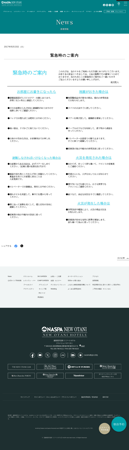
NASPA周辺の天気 (88, 355)
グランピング (43, 285)
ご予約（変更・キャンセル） (115, 11)
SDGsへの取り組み (74, 280)
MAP (82, 346)
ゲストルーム (8, 11)
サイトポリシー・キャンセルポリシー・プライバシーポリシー (55, 397)
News (10, 276)
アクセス (89, 11)
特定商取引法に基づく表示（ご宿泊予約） (106, 285)
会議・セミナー (65, 11)
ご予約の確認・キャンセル (101, 289)
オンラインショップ (78, 11)
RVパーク (42, 293)
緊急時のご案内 (120, 67)
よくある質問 (98, 11)
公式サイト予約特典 (104, 428)
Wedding (54, 289)
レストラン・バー (19, 11)
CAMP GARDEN (43, 280)
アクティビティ (41, 11)
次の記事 (123, 258)
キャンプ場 (42, 289)
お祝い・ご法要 (53, 11)
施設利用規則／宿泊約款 (89, 397)
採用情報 (95, 280)
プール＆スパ (28, 285)
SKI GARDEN (42, 276)
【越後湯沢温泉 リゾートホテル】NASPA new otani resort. (59, 437)
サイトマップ (25, 397)
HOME (126, 69)
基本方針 (106, 397)
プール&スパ (31, 11)
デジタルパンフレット (58, 285)
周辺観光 (41, 297)
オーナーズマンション (75, 276)
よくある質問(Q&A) (74, 289)
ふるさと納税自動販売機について (79, 285)
